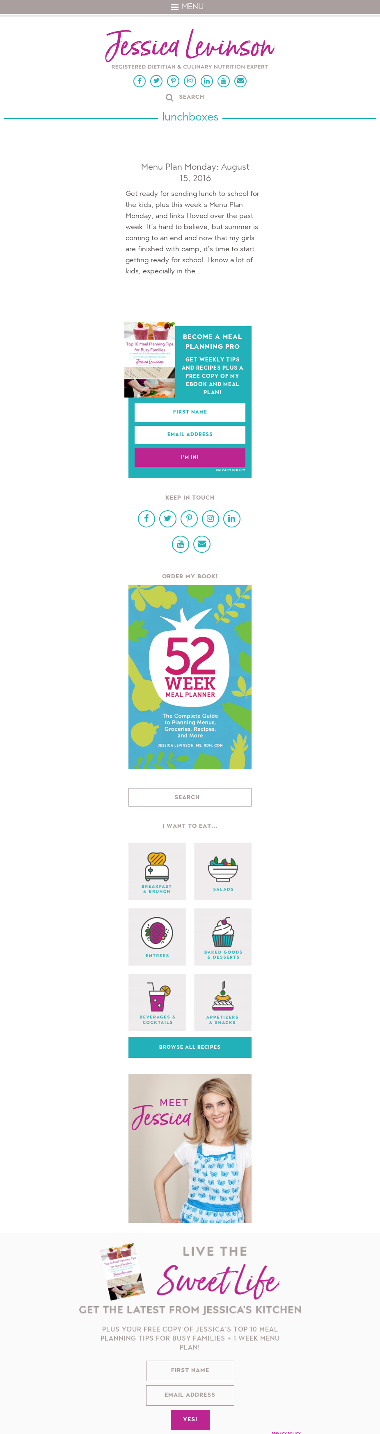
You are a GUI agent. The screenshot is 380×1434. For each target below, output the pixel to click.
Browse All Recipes (190, 1047)
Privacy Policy (230, 470)
